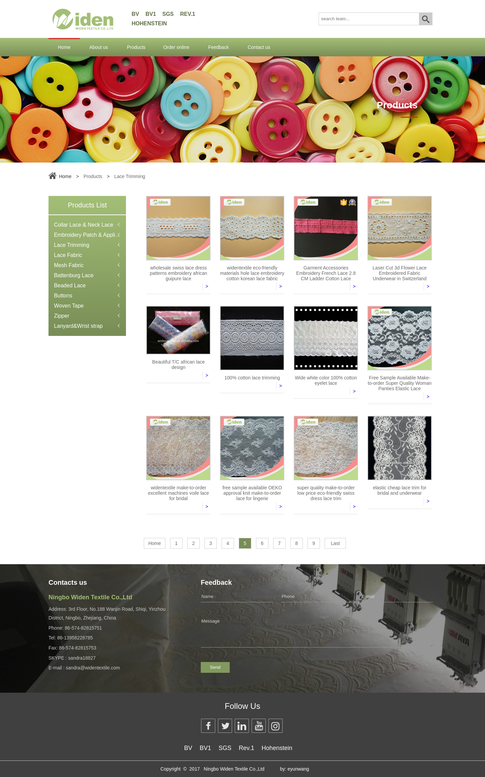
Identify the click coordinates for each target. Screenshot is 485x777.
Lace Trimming (129, 176)
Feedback (218, 47)
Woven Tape (69, 306)
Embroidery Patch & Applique (89, 235)
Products (136, 47)
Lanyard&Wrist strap (78, 326)
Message (317, 630)
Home (64, 47)
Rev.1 (187, 14)
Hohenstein (149, 23)
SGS (168, 14)
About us (98, 47)
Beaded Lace (70, 285)
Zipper (61, 316)
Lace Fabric (68, 255)
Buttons (63, 295)
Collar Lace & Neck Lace (83, 225)
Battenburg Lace (73, 275)
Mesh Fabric (69, 265)
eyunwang (298, 769)
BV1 (151, 14)
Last (335, 543)
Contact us (259, 47)
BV (135, 14)
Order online (176, 47)
